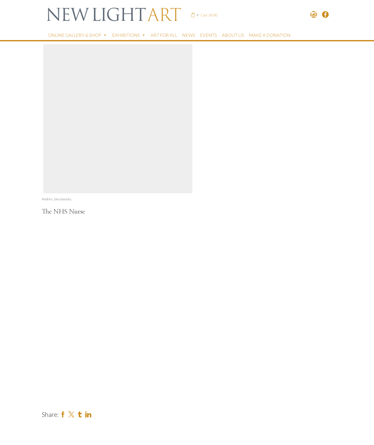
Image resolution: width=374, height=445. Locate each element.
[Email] (89, 386)
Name (57, 353)
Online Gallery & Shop (77, 35)
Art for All (164, 35)
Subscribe (70, 403)
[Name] (89, 363)
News (188, 35)
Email (58, 376)
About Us (233, 35)
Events (208, 35)
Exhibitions (129, 35)
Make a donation (270, 35)
